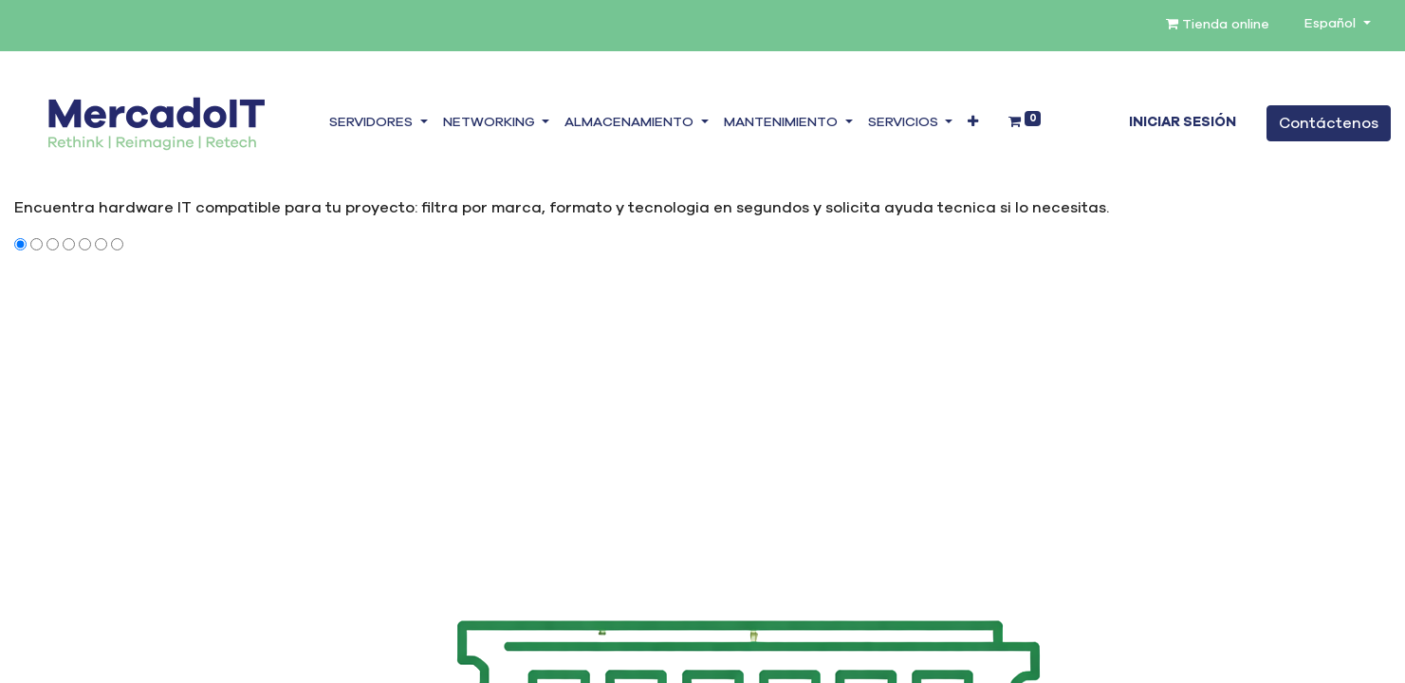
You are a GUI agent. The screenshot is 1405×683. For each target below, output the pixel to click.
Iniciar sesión (1182, 122)
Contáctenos (1328, 123)
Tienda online (1217, 24)
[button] (973, 123)
